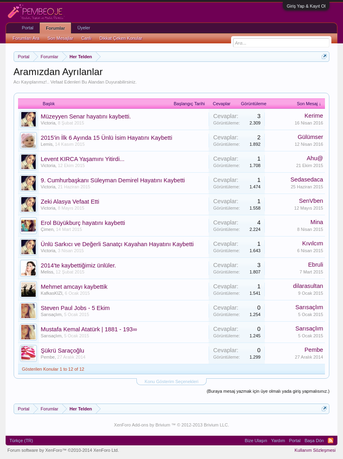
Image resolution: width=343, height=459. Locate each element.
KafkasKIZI (52, 293)
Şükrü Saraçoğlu (62, 350)
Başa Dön (314, 440)
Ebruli (315, 264)
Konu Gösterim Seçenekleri (172, 381)
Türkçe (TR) (21, 440)
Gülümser (310, 137)
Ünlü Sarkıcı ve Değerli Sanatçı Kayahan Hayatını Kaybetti (117, 244)
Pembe (48, 357)
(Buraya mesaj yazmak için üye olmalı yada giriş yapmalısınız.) (268, 391)
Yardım (278, 440)
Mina (317, 222)
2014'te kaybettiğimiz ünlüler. (78, 265)
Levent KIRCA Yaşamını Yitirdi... (83, 159)
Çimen (47, 229)
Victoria (48, 122)
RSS (330, 440)
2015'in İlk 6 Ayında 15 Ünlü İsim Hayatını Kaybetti (107, 138)
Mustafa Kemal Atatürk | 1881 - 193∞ (89, 329)
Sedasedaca (306, 179)
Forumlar (55, 28)
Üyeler (83, 27)
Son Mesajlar (60, 38)
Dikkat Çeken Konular (120, 38)
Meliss (47, 271)
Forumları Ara (26, 38)
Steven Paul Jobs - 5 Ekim (75, 308)
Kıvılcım (312, 243)
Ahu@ (314, 158)
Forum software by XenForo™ (63, 450)
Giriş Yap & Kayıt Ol (306, 6)
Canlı (86, 38)
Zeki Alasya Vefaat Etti (70, 201)
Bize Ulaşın (256, 440)
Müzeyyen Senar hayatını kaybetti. (86, 116)
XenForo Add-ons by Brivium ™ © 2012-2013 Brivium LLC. (171, 424)
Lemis (47, 144)
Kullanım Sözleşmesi (314, 450)
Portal (28, 27)
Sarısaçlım (51, 314)
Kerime (313, 115)
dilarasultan (308, 286)
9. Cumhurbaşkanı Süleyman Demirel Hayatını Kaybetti (113, 180)
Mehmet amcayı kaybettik (74, 287)
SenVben (311, 201)
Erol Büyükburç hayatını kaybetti (83, 223)
